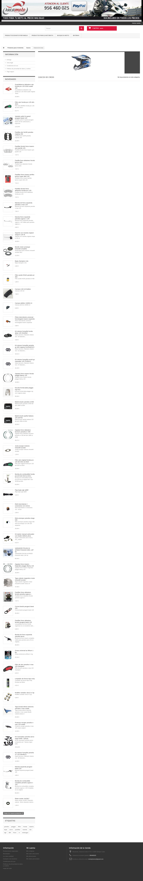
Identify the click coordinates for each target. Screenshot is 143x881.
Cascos (28, 48)
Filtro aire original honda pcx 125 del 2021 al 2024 (24, 461)
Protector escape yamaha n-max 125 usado (24, 723)
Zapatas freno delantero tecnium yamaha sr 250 (23, 431)
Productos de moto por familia (16, 35)
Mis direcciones (31, 856)
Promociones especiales (10, 851)
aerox (11, 829)
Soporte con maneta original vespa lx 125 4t (24, 233)
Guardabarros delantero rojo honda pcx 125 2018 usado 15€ (24, 86)
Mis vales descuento (32, 853)
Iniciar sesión (136, 23)
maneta (25, 829)
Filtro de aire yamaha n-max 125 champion (24, 665)
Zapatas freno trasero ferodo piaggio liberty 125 (24, 374)
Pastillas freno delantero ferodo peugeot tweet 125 (23, 621)
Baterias (76, 35)
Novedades (10, 79)
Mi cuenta (30, 848)
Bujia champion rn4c (21, 261)
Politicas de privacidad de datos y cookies (18, 68)
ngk (5, 832)
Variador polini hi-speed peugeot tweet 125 (22, 117)
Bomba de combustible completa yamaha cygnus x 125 (24, 782)
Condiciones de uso (12, 65)
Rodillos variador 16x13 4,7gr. (25, 692)
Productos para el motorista (42, 35)
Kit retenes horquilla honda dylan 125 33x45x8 (24, 332)
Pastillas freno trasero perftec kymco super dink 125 (24, 175)
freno (14, 832)
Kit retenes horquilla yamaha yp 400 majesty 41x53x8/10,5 (24, 346)
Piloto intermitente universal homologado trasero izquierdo (25, 318)
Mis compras (30, 851)
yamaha (6, 826)
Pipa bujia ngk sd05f (21, 490)
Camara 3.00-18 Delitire (23, 289)
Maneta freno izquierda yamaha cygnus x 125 (22, 218)
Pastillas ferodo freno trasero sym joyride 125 (24, 147)
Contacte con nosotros (10, 859)
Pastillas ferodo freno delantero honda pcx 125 (23, 189)
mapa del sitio (7, 868)
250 (10, 832)
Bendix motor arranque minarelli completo (22, 248)
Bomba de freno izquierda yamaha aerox (23, 635)
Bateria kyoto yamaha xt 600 (24, 402)
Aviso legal (9, 62)
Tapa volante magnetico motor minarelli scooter (25, 579)
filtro (19, 826)
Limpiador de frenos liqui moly (25, 678)
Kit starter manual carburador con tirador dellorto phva (24, 535)
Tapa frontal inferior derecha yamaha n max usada (24, 707)
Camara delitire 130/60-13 (23, 303)
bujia (5, 829)
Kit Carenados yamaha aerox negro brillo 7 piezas (24, 737)
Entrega (8, 59)
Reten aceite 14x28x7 (22, 798)
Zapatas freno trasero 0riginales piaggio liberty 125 (24, 565)
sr (19, 832)
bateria (31, 826)
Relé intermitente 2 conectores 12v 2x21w (22, 505)
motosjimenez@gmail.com (95, 859)
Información (11, 54)
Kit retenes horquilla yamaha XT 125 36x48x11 (24, 753)
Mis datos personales (33, 859)
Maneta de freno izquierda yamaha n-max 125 (23, 203)
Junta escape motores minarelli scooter (22, 447)
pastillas (17, 829)
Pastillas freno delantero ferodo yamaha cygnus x (23, 593)
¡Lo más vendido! (8, 856)
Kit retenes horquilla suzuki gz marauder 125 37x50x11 (25, 360)
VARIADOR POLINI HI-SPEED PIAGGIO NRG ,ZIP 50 (24, 550)
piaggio (13, 826)
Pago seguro (10, 71)
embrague (25, 832)
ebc (30, 829)
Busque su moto (63, 35)
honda (25, 826)
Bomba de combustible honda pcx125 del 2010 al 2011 (25, 475)
